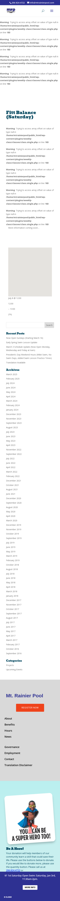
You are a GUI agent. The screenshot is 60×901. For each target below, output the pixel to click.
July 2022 (10, 458)
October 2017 (12, 609)
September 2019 (14, 538)
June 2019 (10, 547)
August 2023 (12, 427)
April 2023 (10, 445)
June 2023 (10, 436)
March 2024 (11, 400)
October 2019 (12, 533)
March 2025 (11, 374)
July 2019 (10, 542)
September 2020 (14, 502)
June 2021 (10, 494)
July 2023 (10, 432)
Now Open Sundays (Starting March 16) (24, 338)
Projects (10, 665)
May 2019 (10, 551)
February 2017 (13, 644)
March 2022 (11, 471)
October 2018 (12, 564)
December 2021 (13, 480)
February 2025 (13, 378)
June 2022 (10, 463)
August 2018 (12, 569)
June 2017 (10, 626)
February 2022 (13, 476)
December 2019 (13, 525)
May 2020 (10, 511)
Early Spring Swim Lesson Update (21, 342)
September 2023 (14, 423)
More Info (30, 887)
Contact (9, 759)
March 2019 (11, 555)
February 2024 (13, 405)
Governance (11, 747)
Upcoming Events (14, 669)
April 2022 (10, 467)
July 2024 (10, 383)
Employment (12, 753)
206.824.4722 (13, 870)
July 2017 (10, 622)
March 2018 (11, 591)
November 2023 (13, 418)
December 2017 (13, 600)
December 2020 (13, 498)
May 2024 (10, 392)
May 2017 (10, 631)
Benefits (9, 725)
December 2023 (13, 414)
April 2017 (10, 635)
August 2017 (12, 617)
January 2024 (12, 409)
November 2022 (13, 449)
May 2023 (10, 440)
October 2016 (12, 649)
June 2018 (10, 578)
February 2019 (13, 560)
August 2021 (12, 489)
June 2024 (10, 387)
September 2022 (14, 454)
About (8, 718)
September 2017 (14, 613)
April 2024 (10, 396)
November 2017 (13, 604)
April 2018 (10, 587)
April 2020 (10, 516)
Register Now (30, 707)
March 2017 (11, 640)
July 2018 (10, 573)
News (7, 737)
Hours (8, 731)
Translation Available (15, 362)
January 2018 (12, 595)
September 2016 (14, 653)
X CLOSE (8, 897)
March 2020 (11, 520)
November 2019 (13, 529)
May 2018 (10, 582)
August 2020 (12, 507)
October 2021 (12, 485)
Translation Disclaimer (18, 765)
